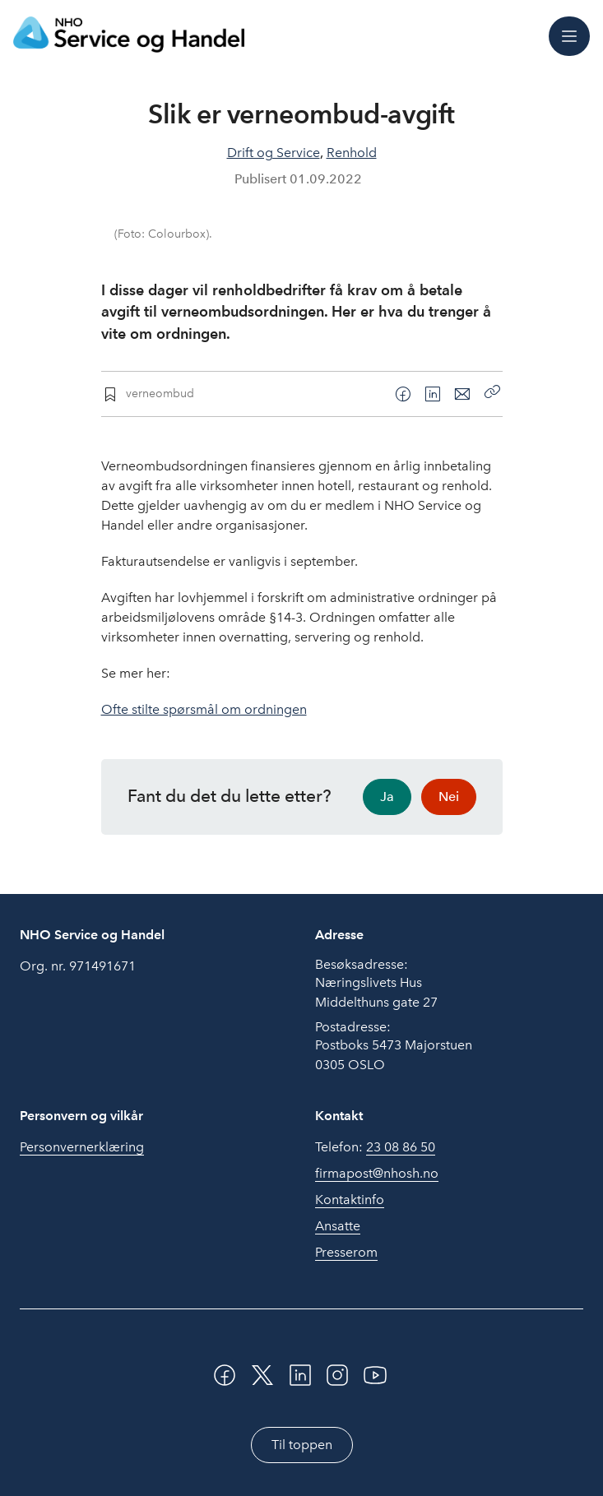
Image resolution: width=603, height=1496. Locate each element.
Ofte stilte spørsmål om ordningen (204, 709)
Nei (448, 796)
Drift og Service (273, 152)
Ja (387, 796)
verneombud (160, 393)
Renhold (352, 152)
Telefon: (375, 1147)
